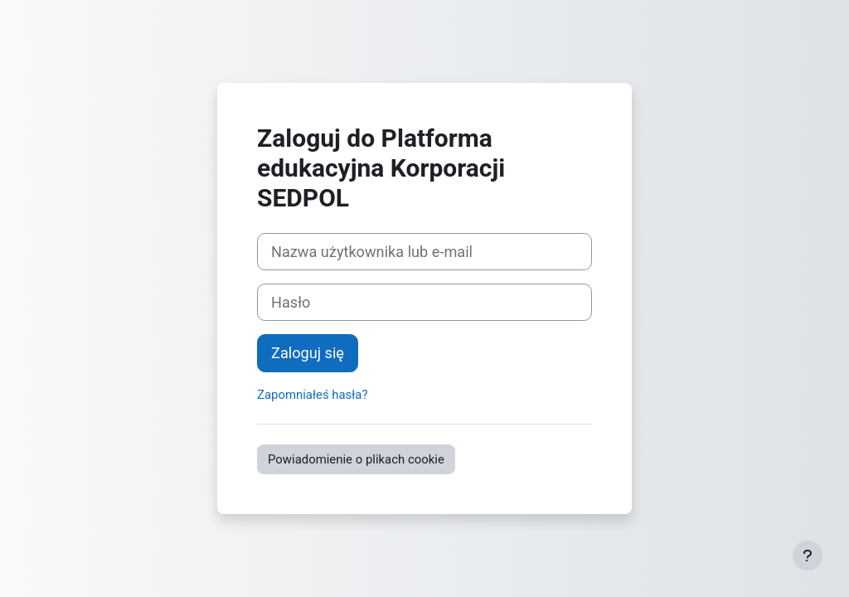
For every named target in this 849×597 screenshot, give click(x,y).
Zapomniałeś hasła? (312, 394)
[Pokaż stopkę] (807, 555)
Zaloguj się (307, 353)
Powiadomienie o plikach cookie (356, 459)
